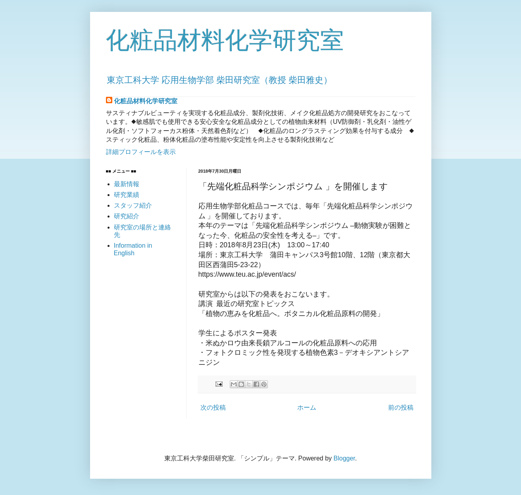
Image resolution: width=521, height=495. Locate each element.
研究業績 (126, 194)
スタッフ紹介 (133, 205)
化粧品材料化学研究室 (225, 40)
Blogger (344, 458)
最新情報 (126, 184)
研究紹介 (126, 216)
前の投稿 (400, 407)
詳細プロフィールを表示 (141, 151)
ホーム (306, 407)
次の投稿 (213, 407)
